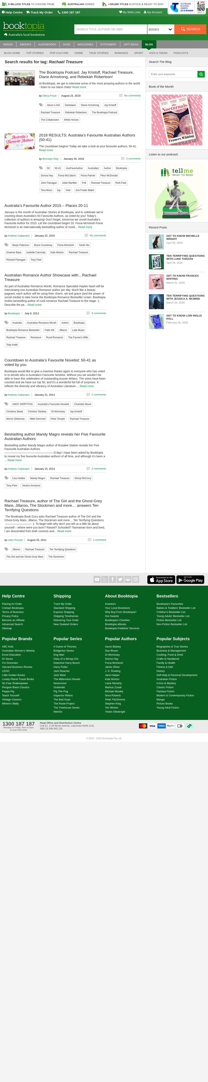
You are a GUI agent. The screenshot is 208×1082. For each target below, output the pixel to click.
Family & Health (166, 662)
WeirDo (58, 711)
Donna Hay (47, 175)
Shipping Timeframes (66, 616)
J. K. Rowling (112, 671)
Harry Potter (61, 666)
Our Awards (112, 616)
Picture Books (165, 703)
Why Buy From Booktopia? (120, 612)
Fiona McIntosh (65, 245)
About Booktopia (121, 596)
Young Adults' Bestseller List (173, 616)
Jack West (60, 675)
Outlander (59, 687)
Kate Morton (57, 252)
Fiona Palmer (88, 175)
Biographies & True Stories (172, 646)
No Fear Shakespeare (15, 683)
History (161, 671)
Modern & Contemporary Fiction (175, 695)
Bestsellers (167, 596)
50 (48, 168)
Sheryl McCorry (83, 478)
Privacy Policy (10, 616)
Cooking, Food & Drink (170, 654)
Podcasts (181, 53)
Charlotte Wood (82, 404)
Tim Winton (111, 707)
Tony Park (36, 259)
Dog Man (59, 654)
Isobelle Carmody (35, 252)
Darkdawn (70, 105)
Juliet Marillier (69, 182)
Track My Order (40, 12)
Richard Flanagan (16, 259)
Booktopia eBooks (115, 624)
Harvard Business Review (17, 666)
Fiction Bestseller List (169, 620)
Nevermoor (60, 683)
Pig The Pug (61, 691)
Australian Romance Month (41, 322)
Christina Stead (14, 411)
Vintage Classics (12, 699)
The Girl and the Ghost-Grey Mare (24, 556)
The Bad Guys (62, 699)
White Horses (71, 119)
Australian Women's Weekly (18, 650)
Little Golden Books (13, 675)
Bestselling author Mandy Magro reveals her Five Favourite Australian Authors (54, 436)
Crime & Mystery (166, 683)
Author (107, 168)
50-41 (58, 168)
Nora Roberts (113, 695)
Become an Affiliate (13, 620)
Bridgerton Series (64, 650)
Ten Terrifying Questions (63, 549)
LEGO (5, 671)
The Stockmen (56, 556)
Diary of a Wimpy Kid (66, 658)
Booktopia (121, 168)
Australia (17, 322)
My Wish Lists (129, 12)
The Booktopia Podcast (104, 112)
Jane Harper (112, 675)
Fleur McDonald (109, 175)
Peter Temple (58, 418)
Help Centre (12, 12)
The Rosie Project (64, 703)
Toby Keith (12, 344)
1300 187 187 (69, 12)
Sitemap (7, 628)
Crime (79, 53)
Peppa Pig (8, 691)
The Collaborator (50, 119)
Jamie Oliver (112, 666)
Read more (79, 87)
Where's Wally (10, 703)
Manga (161, 699)
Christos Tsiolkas (37, 411)
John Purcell (15, 540)
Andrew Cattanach (19, 235)
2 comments (133, 158)
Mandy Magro (37, 478)
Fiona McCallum (67, 175)
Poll (84, 182)
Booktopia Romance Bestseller (23, 330)
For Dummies (10, 662)
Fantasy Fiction (165, 691)
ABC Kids (7, 646)
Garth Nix (84, 245)
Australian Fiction (167, 679)
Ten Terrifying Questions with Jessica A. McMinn (185, 297)
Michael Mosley (114, 691)
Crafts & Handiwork (168, 658)
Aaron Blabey (113, 646)
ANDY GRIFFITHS (22, 404)
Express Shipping (64, 612)
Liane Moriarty (113, 683)
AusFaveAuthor (74, 168)
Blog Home (12, 53)
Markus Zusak (113, 687)
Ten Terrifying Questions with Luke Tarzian (185, 257)
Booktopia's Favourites (170, 603)
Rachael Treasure (50, 112)
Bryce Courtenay (43, 245)
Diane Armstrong (90, 105)
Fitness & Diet (165, 666)
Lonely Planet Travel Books (18, 679)
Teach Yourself (10, 695)
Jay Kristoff (110, 105)
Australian (93, 168)
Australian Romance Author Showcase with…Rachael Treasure (50, 277)
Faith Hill (49, 330)
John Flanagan (49, 182)
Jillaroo (63, 330)
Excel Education (11, 654)
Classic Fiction (165, 687)
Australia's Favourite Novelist (53, 404)
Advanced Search (12, 624)
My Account (153, 12)
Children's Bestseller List (171, 612)
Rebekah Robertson (76, 112)
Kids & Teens (158, 53)
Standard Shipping (64, 607)
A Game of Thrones (65, 646)
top (59, 190)
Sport (138, 53)
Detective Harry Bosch (67, 662)
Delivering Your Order (66, 620)
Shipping (62, 596)
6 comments (99, 313)
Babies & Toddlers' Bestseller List (176, 607)
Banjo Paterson (20, 245)
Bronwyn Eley (50, 158)
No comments (132, 95)
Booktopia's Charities (117, 620)
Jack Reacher (62, 671)
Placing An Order (12, 603)
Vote (68, 190)
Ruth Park (121, 182)
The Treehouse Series (67, 707)
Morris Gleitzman (15, 418)
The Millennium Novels (67, 679)
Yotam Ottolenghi (115, 711)
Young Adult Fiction (168, 707)
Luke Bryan (78, 330)
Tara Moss (46, 190)
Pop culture (59, 53)
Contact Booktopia (13, 607)
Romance (121, 53)
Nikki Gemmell (38, 418)
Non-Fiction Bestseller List (172, 624)
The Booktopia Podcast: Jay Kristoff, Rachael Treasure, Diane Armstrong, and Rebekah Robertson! (86, 74)
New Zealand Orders (66, 624)
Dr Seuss (7, 658)
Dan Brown (111, 650)
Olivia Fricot (49, 95)
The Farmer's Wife (78, 337)
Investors (110, 603)
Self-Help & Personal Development (177, 675)
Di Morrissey (58, 411)
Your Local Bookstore (117, 607)
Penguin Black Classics (15, 687)
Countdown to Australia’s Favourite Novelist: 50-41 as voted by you (50, 362)
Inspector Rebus (63, 695)
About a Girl (53, 105)
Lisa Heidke (18, 478)
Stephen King (113, 703)
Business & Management (171, 650)
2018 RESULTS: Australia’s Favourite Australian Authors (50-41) (87, 137)
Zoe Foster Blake (85, 190)
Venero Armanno (31, 485)
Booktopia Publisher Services (122, 628)
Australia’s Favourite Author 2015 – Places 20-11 (46, 205)
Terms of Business (13, 612)
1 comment (99, 539)
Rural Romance (54, 337)
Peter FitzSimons (115, 699)
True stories (99, 53)
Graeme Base (13, 252)
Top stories (35, 53)
